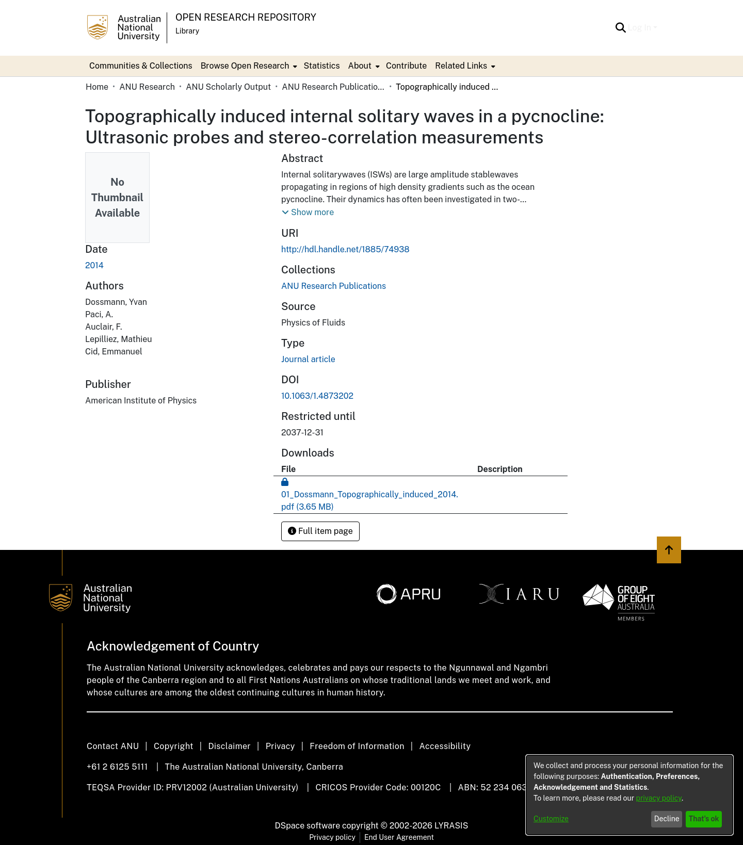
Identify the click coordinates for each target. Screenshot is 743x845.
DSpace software (308, 826)
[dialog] (629, 795)
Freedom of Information (357, 746)
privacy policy (659, 798)
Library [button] (187, 31)
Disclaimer (229, 746)
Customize (551, 819)
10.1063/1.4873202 (317, 396)
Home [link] (97, 87)
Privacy (280, 746)
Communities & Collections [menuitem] (140, 66)
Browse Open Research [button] (245, 66)
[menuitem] (248, 66)
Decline (667, 819)
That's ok (704, 819)
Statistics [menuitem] (321, 66)
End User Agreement (399, 837)
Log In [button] (640, 27)
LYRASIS (451, 826)
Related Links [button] (461, 66)
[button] (621, 28)
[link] (333, 286)
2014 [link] (94, 265)
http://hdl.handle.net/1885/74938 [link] (345, 249)
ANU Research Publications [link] (333, 87)
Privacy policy (332, 837)
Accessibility (445, 746)
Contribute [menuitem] (406, 66)
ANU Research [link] (147, 87)
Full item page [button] (320, 531)
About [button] (360, 66)
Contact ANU (113, 746)
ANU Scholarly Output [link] (228, 87)
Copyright (173, 746)
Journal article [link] (308, 359)
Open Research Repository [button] (245, 17)
